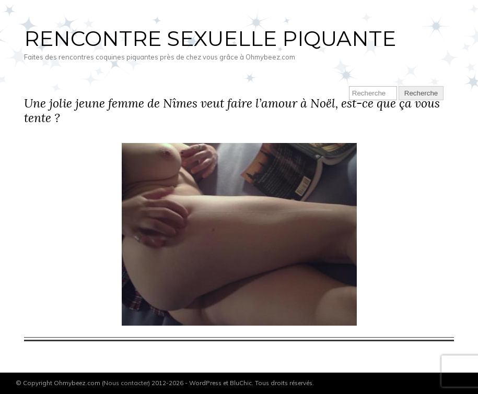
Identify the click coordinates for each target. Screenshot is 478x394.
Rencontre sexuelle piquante (210, 38)
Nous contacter (125, 383)
